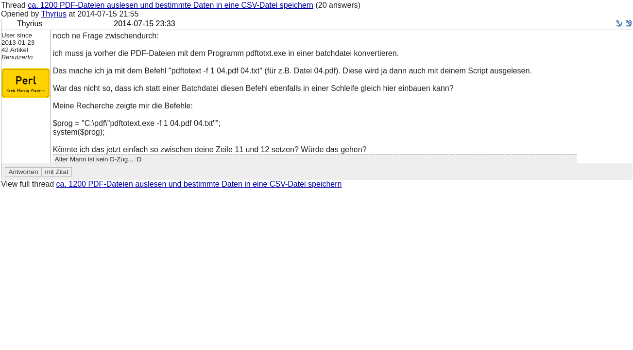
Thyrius (53, 14)
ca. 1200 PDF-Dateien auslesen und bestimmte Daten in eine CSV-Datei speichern (170, 5)
